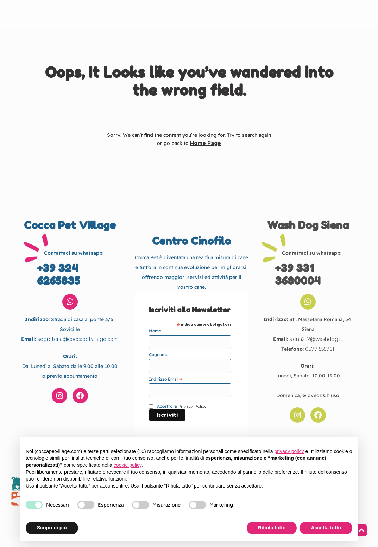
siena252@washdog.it (316, 339)
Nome (155, 330)
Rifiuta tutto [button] (272, 527)
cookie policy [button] (127, 465)
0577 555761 (319, 349)
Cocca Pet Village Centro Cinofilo (188, 14)
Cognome (158, 354)
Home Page (205, 143)
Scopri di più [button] (52, 527)
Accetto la (182, 406)
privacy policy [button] (289, 451)
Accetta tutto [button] (326, 527)
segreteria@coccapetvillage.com (78, 339)
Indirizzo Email (165, 379)
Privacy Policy (192, 406)
